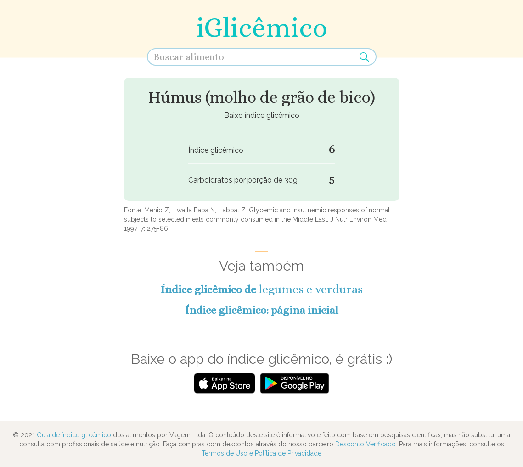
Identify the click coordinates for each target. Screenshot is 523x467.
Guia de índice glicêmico (74, 435)
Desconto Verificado (365, 444)
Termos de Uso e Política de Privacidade (261, 453)
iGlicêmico (261, 27)
